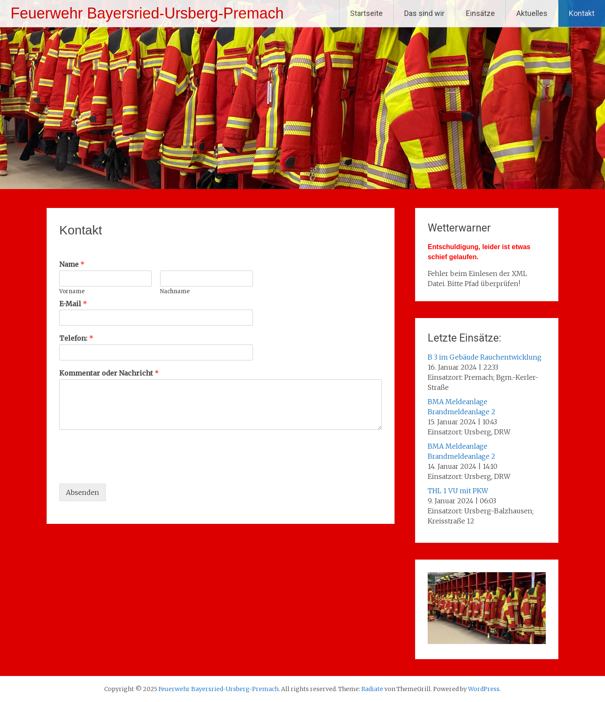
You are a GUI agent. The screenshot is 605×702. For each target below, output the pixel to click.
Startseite (366, 13)
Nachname (175, 291)
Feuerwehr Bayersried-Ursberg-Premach (147, 13)
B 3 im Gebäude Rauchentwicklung (485, 357)
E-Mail (73, 304)
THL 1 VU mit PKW (458, 490)
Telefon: (76, 338)
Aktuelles (531, 13)
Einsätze (480, 13)
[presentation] (123, 469)
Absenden (82, 492)
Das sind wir (424, 13)
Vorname (72, 291)
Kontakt (581, 13)
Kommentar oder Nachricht (109, 373)
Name (71, 264)
